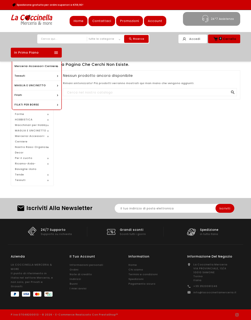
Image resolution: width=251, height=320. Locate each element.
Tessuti (20, 180)
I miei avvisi (78, 288)
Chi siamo (135, 269)
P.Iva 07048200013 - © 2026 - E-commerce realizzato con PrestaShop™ (64, 314)
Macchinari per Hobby (31, 125)
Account (155, 21)
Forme (19, 114)
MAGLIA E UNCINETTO (30, 130)
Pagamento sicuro (142, 284)
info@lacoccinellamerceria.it (214, 292)
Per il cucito (23, 158)
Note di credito (81, 274)
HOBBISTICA (24, 119)
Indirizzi (75, 279)
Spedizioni (136, 279)
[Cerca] (150, 92)
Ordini (74, 269)
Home (79, 21)
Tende (19, 174)
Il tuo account (82, 256)
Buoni (74, 284)
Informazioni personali (86, 265)
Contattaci (101, 21)
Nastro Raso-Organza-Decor (32, 149)
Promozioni (129, 21)
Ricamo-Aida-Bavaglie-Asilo (25, 166)
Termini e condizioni (143, 274)
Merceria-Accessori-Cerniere (30, 138)
